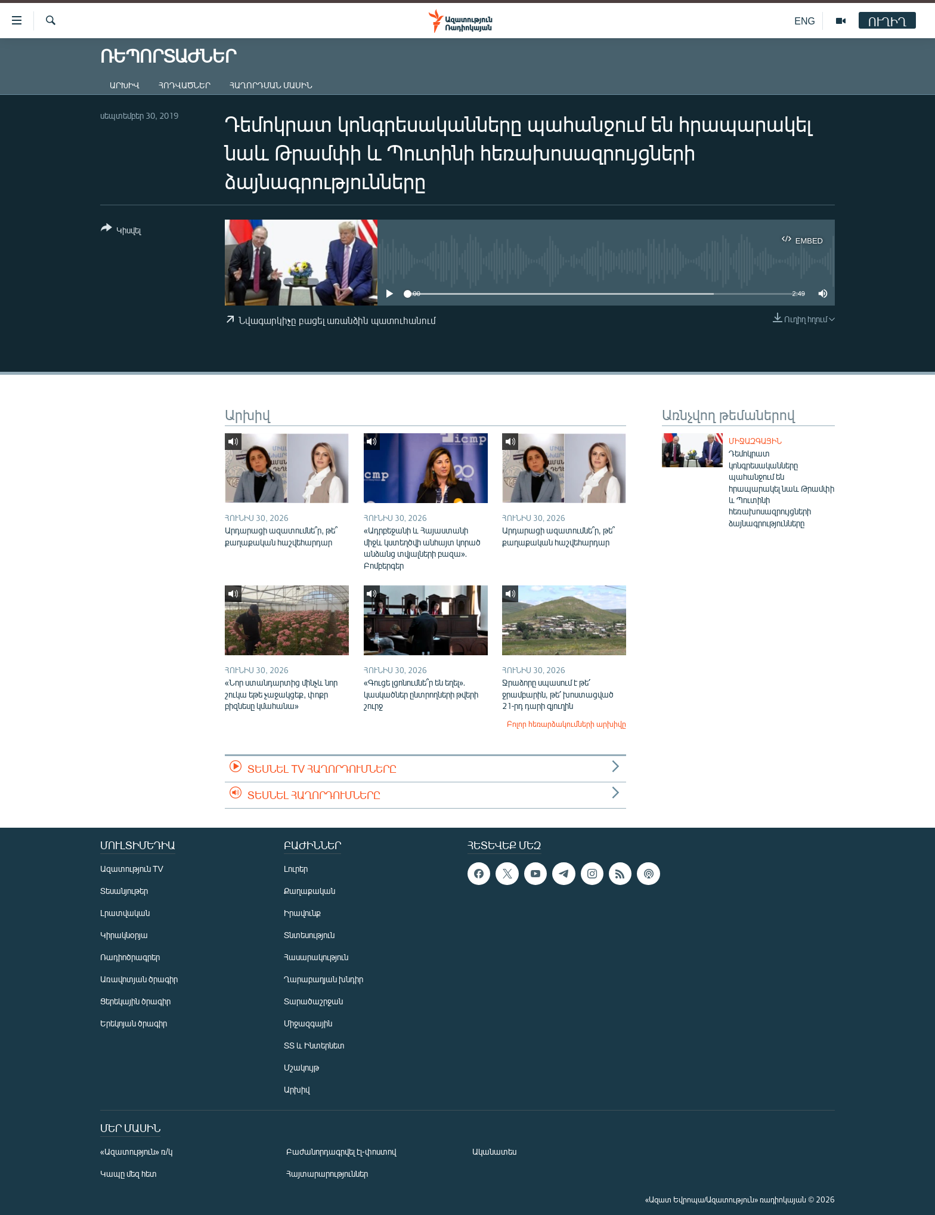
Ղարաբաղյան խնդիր (323, 979)
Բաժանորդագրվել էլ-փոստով (341, 1151)
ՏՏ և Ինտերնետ (314, 1045)
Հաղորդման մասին (271, 85)
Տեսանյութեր (124, 891)
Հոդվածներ (184, 85)
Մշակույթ (301, 1067)
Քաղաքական (309, 891)
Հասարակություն (316, 957)
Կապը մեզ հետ (128, 1173)
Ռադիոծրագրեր (130, 957)
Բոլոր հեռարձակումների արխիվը (566, 724)
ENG (804, 20)
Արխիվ (125, 85)
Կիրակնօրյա (124, 935)
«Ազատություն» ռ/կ (136, 1151)
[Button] (121, 231)
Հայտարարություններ (327, 1173)
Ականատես (494, 1151)
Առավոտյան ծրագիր (139, 979)
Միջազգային (755, 441)
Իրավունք (302, 913)
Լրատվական (125, 913)
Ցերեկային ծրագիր (135, 1001)
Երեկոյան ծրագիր (133, 1023)
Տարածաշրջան (313, 1001)
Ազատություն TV (131, 869)
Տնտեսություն (309, 935)
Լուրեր (296, 869)
